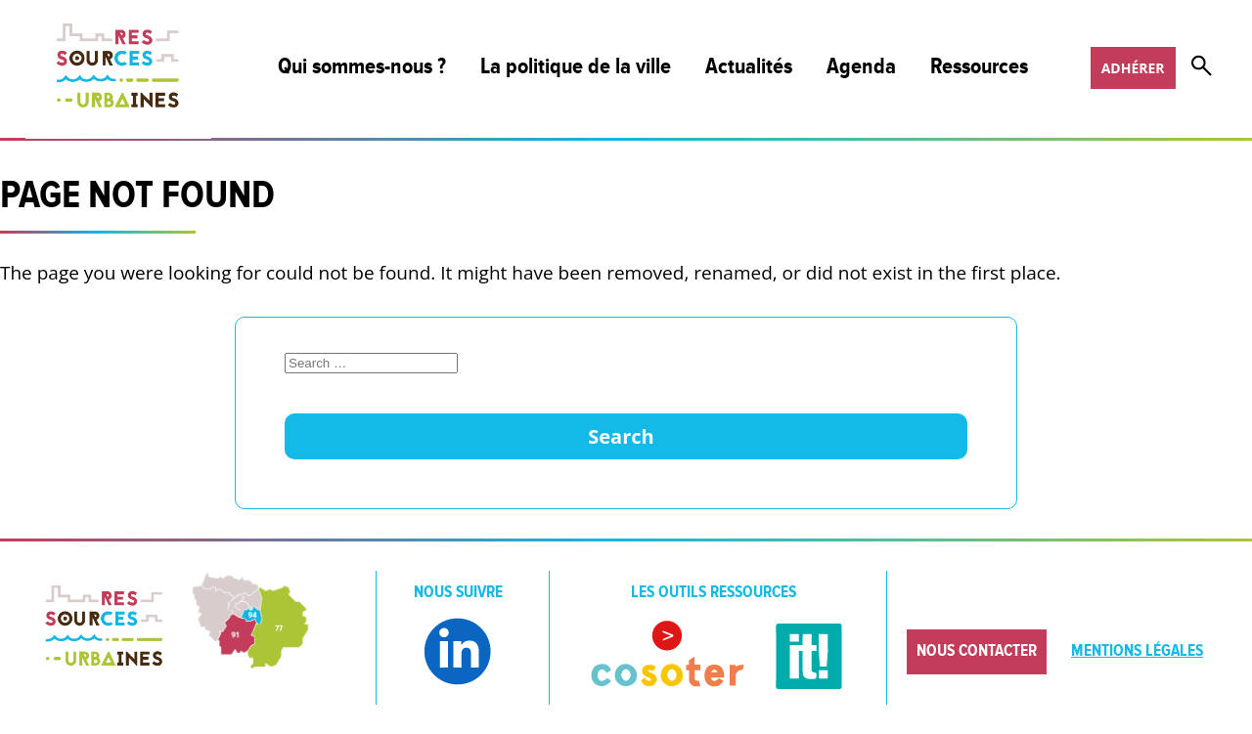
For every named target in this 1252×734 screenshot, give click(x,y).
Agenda (861, 67)
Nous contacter (977, 651)
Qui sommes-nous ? (362, 67)
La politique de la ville (575, 67)
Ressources (979, 67)
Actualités (748, 67)
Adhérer (1133, 68)
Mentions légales (1137, 651)
